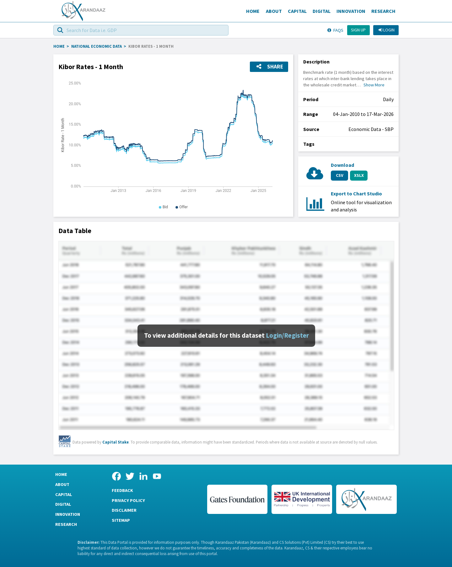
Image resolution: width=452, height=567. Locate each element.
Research (383, 11)
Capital (297, 11)
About (274, 11)
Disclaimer (124, 510)
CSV (339, 175)
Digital (322, 11)
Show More (374, 85)
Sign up (358, 30)
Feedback (122, 490)
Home (253, 11)
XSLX (359, 175)
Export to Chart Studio (356, 193)
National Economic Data (96, 46)
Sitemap (121, 520)
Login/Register (287, 335)
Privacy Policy (128, 500)
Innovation (350, 11)
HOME (59, 46)
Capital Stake (115, 441)
